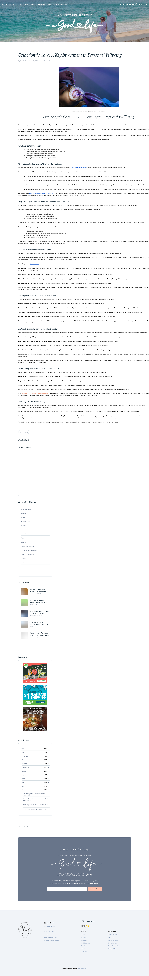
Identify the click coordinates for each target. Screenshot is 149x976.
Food (22, 530)
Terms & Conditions (114, 946)
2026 (22, 748)
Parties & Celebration (27, 554)
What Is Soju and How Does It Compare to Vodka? (39, 612)
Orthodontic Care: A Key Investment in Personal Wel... (35, 805)
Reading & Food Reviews (29, 550)
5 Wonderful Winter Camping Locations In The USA (39, 623)
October (24, 764)
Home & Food (11, 4)
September (25, 767)
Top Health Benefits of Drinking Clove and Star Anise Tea (38, 591)
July (23, 775)
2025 (22, 753)
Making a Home (113, 940)
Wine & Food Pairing (27, 546)
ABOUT (49, 4)
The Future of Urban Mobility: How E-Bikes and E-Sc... (35, 794)
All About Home (26, 509)
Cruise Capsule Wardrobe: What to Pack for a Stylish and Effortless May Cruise (39, 634)
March (24, 790)
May (23, 782)
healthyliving (24, 432)
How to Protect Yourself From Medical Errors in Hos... (35, 799)
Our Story (111, 937)
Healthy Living (25, 521)
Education (24, 534)
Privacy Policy (112, 949)
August (24, 771)
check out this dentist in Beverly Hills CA (35, 393)
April (23, 786)
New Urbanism (112, 943)
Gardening (24, 559)
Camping (23, 542)
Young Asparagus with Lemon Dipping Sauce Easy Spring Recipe (39, 601)
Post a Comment (45, 61)
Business (41, 4)
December (25, 756)
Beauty (23, 525)
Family (23, 517)
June (23, 779)
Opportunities (61, 4)
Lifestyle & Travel (27, 4)
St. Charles (24, 563)
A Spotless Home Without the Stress (35, 810)
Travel (22, 538)
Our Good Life (83, 968)
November (25, 760)
